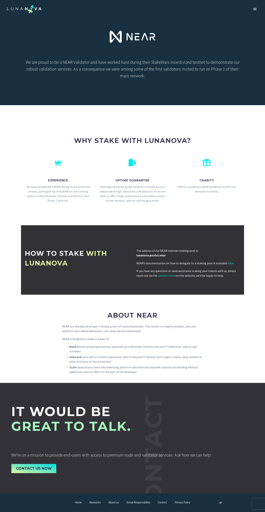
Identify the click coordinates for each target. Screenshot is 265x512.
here (231, 263)
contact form (166, 275)
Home (78, 502)
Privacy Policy (182, 502)
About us (114, 502)
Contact (162, 502)
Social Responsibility (138, 502)
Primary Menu (255, 9)
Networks (95, 502)
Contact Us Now (35, 468)
